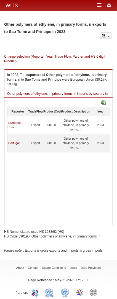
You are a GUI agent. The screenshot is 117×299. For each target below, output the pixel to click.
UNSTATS (65, 292)
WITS (12, 5)
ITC (35, 292)
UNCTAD (50, 292)
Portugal (14, 143)
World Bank (94, 292)
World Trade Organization (80, 292)
